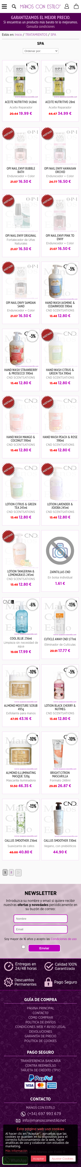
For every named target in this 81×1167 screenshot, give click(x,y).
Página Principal (40, 1008)
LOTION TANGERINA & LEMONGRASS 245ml (21, 573)
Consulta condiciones (41, 26)
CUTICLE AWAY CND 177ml (60, 639)
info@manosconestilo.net (44, 1120)
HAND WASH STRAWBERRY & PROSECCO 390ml (20, 371)
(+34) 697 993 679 (44, 1114)
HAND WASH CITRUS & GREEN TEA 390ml (60, 371)
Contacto (40, 1013)
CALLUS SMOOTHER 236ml (21, 840)
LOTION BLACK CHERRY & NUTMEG (60, 707)
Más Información (16, 1150)
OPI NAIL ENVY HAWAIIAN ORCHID (60, 170)
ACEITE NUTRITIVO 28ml (60, 102)
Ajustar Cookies (62, 1159)
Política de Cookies (40, 1041)
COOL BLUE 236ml (21, 638)
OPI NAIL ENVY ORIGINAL (20, 235)
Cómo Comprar (40, 1017)
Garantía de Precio (40, 1036)
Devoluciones (40, 1031)
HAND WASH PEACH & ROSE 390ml (60, 438)
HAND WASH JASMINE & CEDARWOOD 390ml (60, 304)
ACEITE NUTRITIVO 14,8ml (21, 102)
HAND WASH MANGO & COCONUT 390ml (20, 438)
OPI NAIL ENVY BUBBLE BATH (21, 170)
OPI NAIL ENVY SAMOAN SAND (21, 304)
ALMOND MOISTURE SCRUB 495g (21, 707)
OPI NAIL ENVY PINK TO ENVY (60, 237)
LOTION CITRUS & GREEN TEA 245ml (20, 506)
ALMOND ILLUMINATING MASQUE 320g (21, 774)
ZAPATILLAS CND (60, 572)
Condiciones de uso (64, 939)
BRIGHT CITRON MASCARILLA (60, 774)
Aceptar (38, 1159)
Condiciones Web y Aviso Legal (40, 1027)
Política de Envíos (40, 1022)
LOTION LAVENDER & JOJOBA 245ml (60, 506)
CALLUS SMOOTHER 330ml (60, 840)
